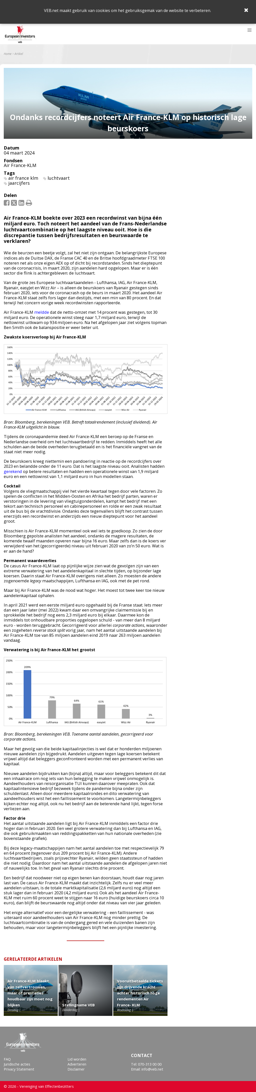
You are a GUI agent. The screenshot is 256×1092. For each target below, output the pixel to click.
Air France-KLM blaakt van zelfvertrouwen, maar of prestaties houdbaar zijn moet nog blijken (30, 992)
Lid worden (77, 1059)
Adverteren (77, 1064)
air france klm (23, 178)
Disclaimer (76, 1069)
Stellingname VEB (78, 1004)
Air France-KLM (20, 165)
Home (8, 54)
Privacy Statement (19, 1069)
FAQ (7, 1059)
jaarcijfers (19, 183)
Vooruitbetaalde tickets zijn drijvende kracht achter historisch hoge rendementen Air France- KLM (140, 992)
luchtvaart (59, 178)
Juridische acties (17, 1064)
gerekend (13, 471)
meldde (41, 312)
